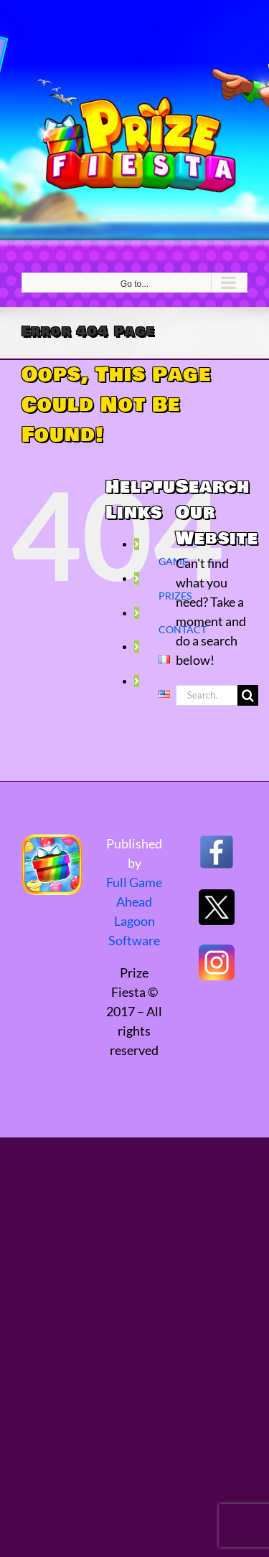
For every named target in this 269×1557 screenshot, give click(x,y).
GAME (173, 561)
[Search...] (206, 695)
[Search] (247, 695)
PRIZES (175, 596)
